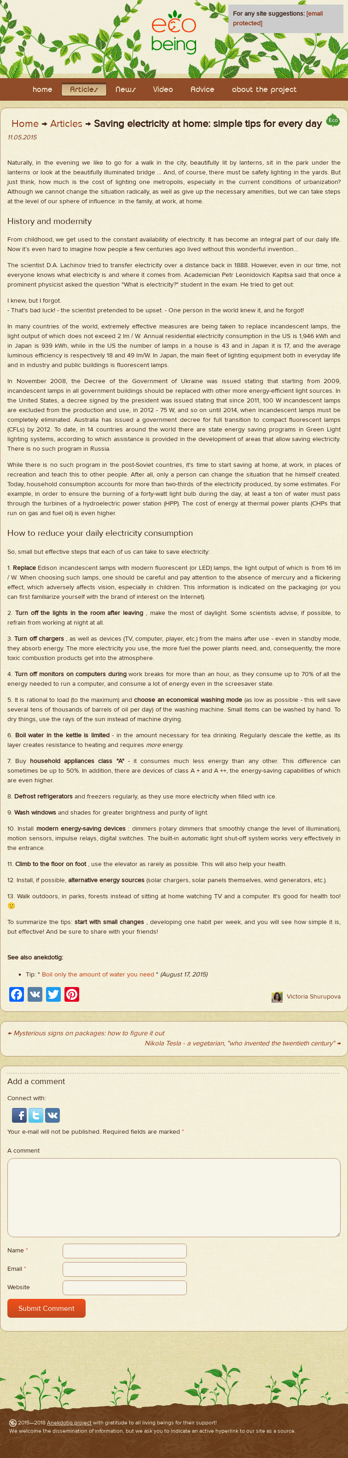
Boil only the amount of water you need (98, 974)
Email (16, 1269)
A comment (23, 1151)
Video (163, 90)
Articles (84, 90)
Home (25, 123)
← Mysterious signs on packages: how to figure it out (85, 1033)
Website (18, 1287)
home (42, 90)
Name (17, 1250)
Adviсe (203, 90)
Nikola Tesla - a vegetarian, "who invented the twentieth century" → (243, 1043)
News (126, 90)
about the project (264, 90)
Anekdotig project (69, 1422)
